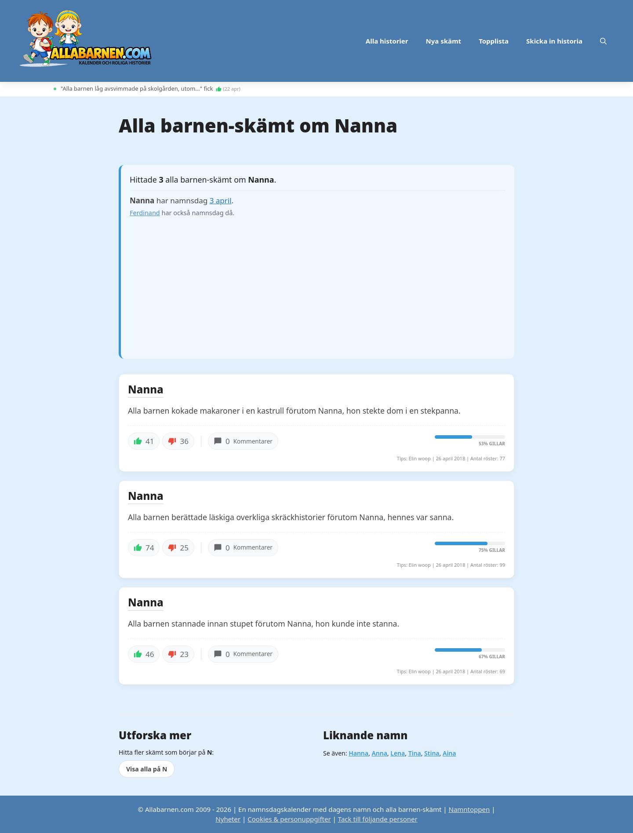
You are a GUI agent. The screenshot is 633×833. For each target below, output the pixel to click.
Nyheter (227, 819)
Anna (379, 753)
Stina (431, 753)
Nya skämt (444, 41)
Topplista (494, 41)
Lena (397, 753)
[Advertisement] (318, 283)
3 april (221, 200)
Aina (449, 753)
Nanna (146, 389)
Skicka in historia (554, 41)
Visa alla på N (146, 769)
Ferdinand (145, 213)
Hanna (358, 753)
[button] (603, 41)
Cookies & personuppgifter (289, 819)
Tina (414, 753)
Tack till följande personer (378, 819)
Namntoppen (469, 809)
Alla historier (387, 41)
